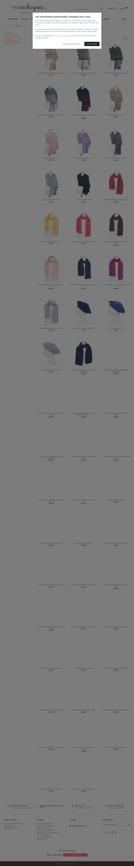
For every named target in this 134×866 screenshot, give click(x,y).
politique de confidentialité (62, 36)
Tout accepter (92, 44)
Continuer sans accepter (71, 44)
